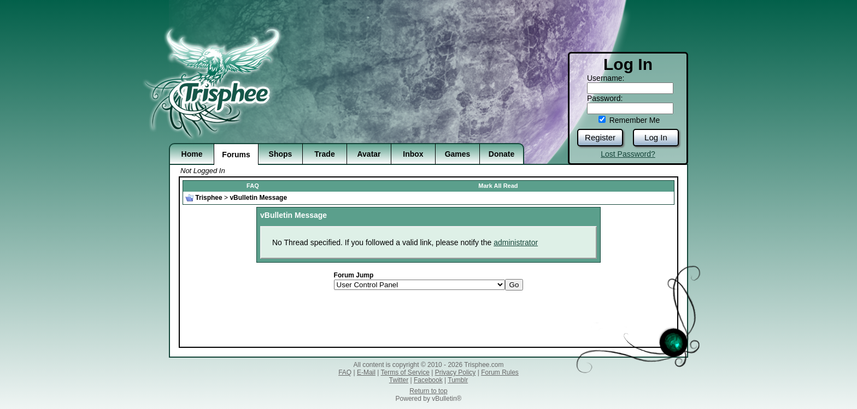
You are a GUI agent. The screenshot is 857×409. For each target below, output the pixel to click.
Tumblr (458, 380)
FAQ (252, 185)
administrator (516, 242)
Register (600, 137)
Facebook (428, 380)
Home (192, 154)
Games (458, 154)
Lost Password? (628, 154)
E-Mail (366, 372)
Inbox (413, 154)
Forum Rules (500, 372)
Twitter (398, 380)
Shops (280, 154)
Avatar (368, 154)
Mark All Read (498, 185)
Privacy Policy (455, 372)
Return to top (428, 391)
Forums (236, 154)
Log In (655, 137)
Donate (501, 154)
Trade (324, 154)
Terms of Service (405, 372)
